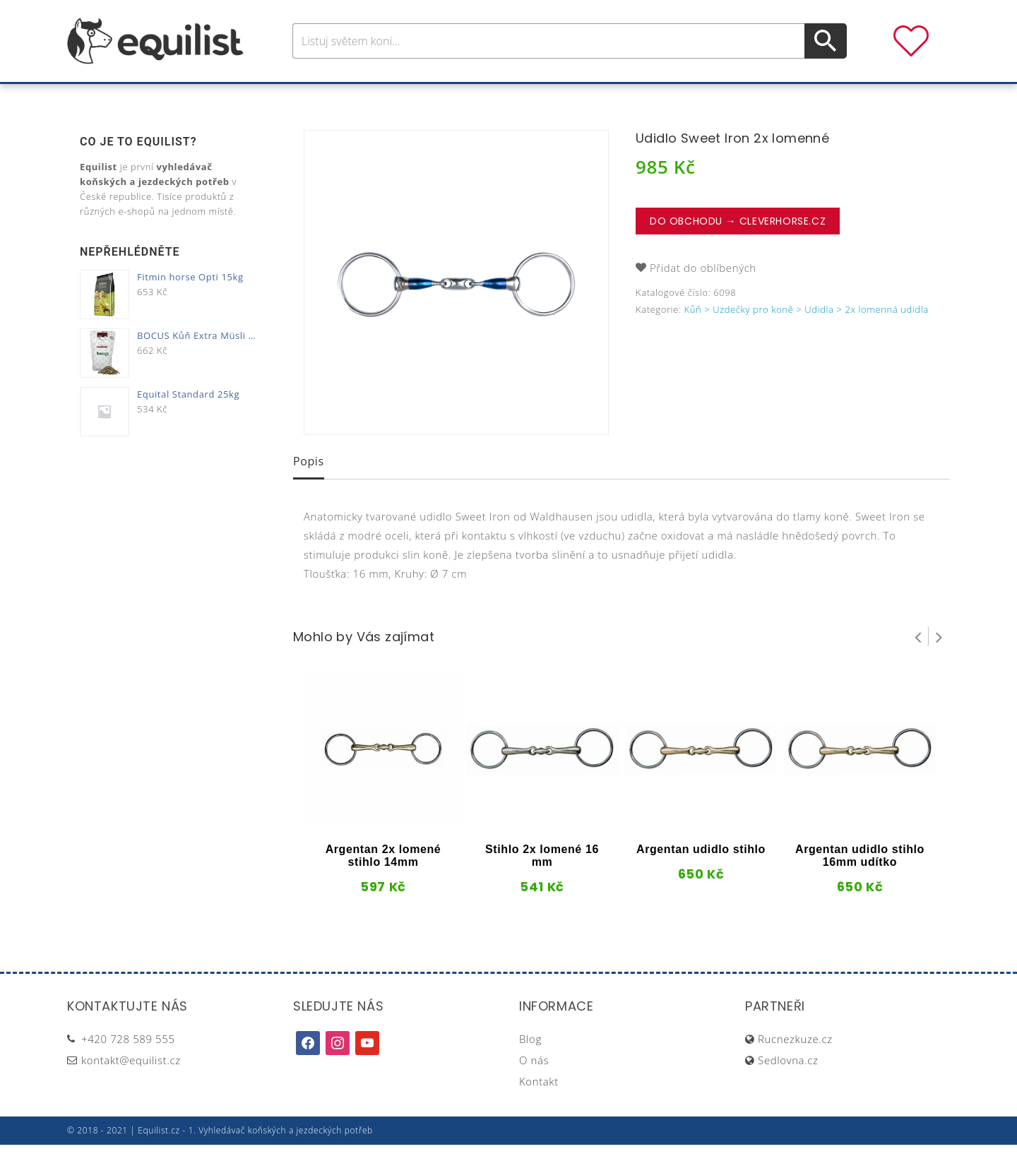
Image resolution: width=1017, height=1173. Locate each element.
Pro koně (310, 98)
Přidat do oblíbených (703, 296)
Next (939, 664)
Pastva (660, 98)
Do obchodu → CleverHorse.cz (738, 249)
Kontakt (539, 1109)
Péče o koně (484, 98)
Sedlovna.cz (788, 1088)
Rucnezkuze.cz (795, 1067)
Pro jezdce (393, 98)
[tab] (308, 491)
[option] (456, 310)
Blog (530, 1067)
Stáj (609, 98)
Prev (918, 664)
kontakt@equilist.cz (131, 1088)
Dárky (718, 98)
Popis (308, 489)
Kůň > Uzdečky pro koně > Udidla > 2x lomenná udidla (806, 337)
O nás (534, 1088)
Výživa (560, 98)
